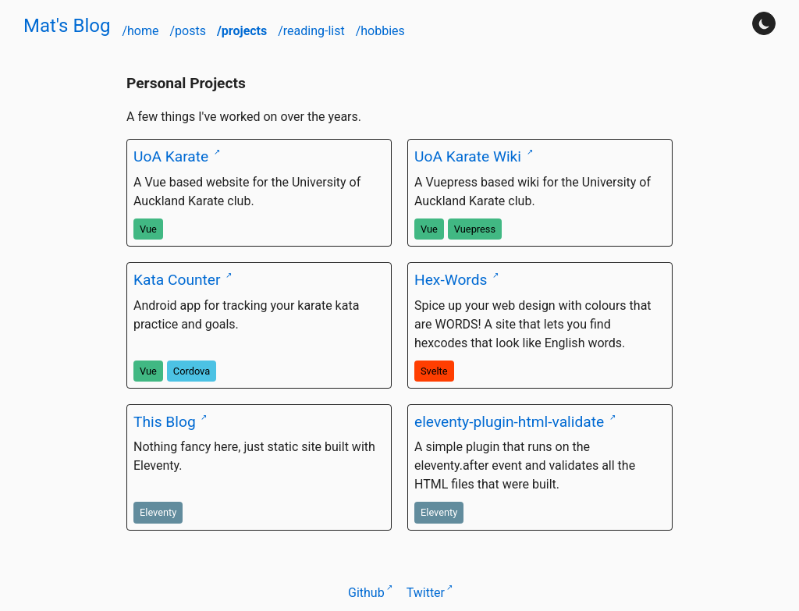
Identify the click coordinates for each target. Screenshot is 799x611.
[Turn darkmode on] (764, 23)
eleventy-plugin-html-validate (511, 422)
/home (142, 30)
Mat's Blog (66, 26)
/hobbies (380, 30)
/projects (243, 30)
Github (366, 592)
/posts (188, 30)
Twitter (426, 592)
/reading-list (312, 30)
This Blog (166, 422)
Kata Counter (178, 280)
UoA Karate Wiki (469, 156)
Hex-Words (452, 280)
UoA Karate (172, 156)
